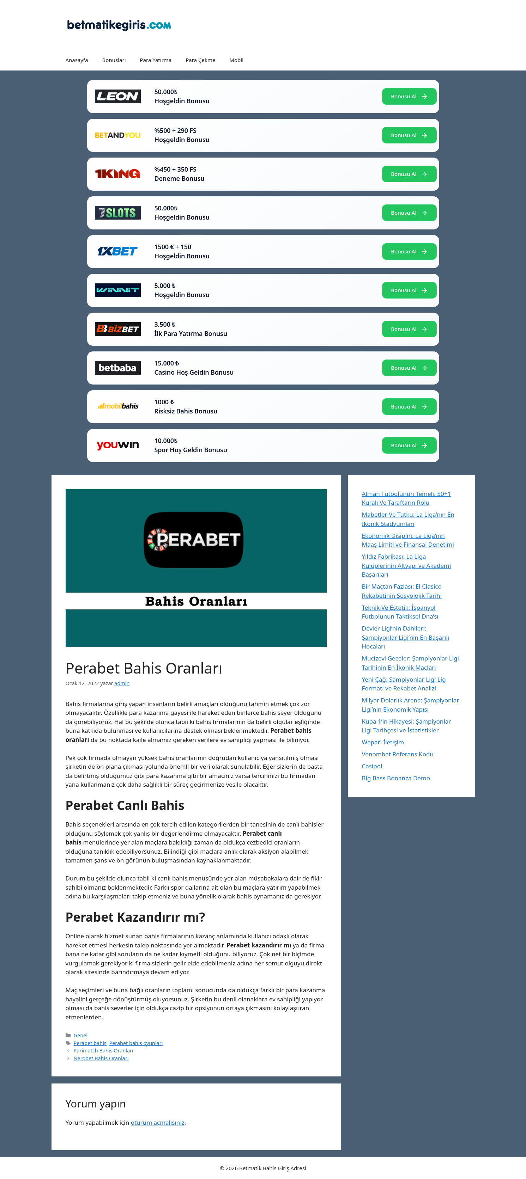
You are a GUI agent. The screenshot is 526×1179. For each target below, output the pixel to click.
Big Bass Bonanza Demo (396, 778)
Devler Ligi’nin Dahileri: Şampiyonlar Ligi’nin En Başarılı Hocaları (405, 637)
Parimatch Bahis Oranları (103, 1050)
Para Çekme (200, 59)
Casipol (372, 766)
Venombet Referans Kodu (398, 754)
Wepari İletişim (383, 742)
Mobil (236, 59)
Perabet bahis (90, 1043)
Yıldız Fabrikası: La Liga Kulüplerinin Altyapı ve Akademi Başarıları (406, 565)
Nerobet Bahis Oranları (101, 1058)
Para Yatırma (156, 59)
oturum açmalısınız (158, 1122)
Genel (80, 1035)
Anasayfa (77, 59)
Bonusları (114, 59)
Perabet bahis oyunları (136, 1043)
